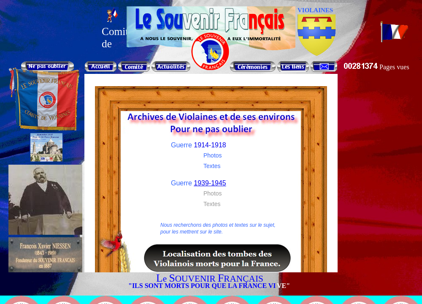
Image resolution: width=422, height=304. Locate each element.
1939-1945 (210, 183)
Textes (211, 166)
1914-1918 (210, 145)
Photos (212, 155)
